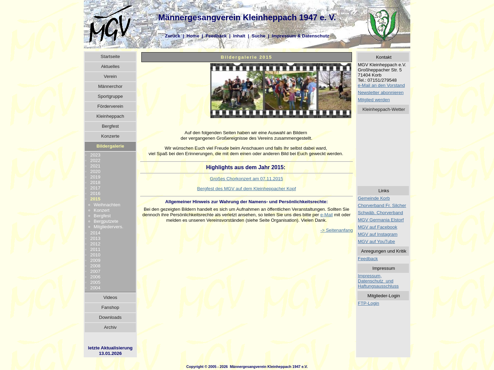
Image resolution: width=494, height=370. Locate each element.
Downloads (110, 317)
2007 (95, 271)
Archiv (110, 327)
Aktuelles (110, 66)
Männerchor (110, 86)
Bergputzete (106, 221)
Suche (259, 35)
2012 (95, 243)
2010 (95, 254)
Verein (110, 76)
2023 (95, 155)
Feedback (216, 35)
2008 (95, 265)
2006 (95, 276)
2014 (95, 232)
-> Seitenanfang (336, 230)
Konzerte (110, 136)
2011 (95, 249)
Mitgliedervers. (109, 226)
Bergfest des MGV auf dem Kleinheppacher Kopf (246, 188)
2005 (95, 282)
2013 (95, 238)
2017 (95, 187)
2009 (95, 260)
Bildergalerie (110, 146)
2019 (95, 177)
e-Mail (326, 214)
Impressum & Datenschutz (300, 35)
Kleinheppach (110, 116)
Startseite (110, 56)
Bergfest (110, 126)
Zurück (172, 35)
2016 (95, 193)
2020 (95, 171)
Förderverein (110, 106)
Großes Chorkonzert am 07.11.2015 (246, 178)
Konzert (101, 210)
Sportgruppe (110, 96)
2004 (95, 287)
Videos (110, 297)
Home (193, 35)
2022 (95, 160)
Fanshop (110, 307)
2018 (95, 182)
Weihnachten (107, 204)
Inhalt (239, 35)
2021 (95, 166)
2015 (95, 198)
